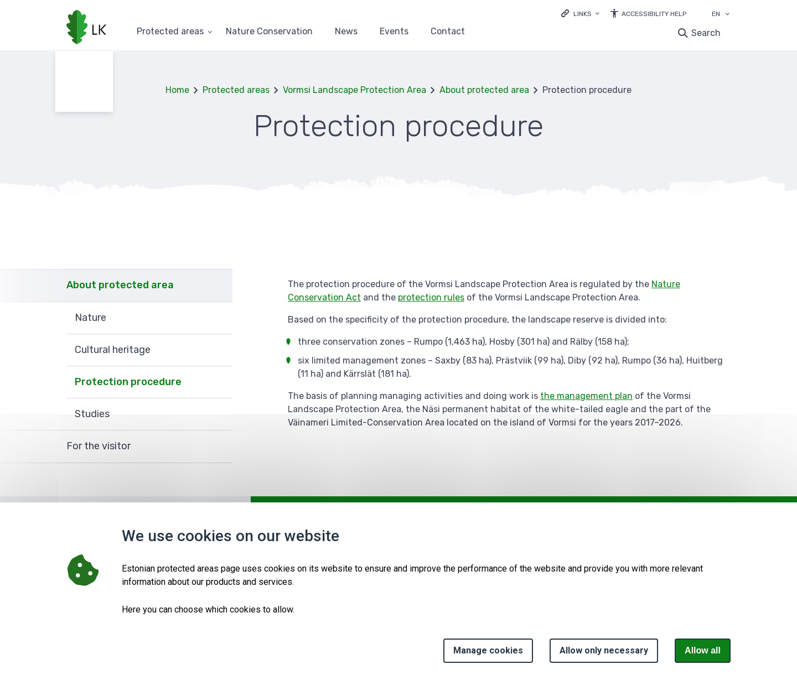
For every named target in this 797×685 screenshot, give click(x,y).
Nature (90, 318)
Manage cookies (488, 650)
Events (394, 32)
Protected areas (236, 90)
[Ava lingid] (580, 13)
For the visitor (98, 446)
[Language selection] (727, 14)
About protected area (484, 90)
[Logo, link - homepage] (86, 28)
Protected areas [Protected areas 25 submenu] (170, 32)
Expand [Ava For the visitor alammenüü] (218, 446)
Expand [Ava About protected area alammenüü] (218, 285)
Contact (448, 32)
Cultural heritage (113, 350)
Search (706, 33)
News (346, 32)
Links (582, 14)
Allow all (703, 650)
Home (177, 90)
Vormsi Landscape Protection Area (354, 90)
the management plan (586, 396)
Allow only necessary (604, 650)
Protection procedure (128, 382)
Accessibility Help (654, 14)
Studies (92, 414)
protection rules (431, 297)
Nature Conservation (269, 32)
